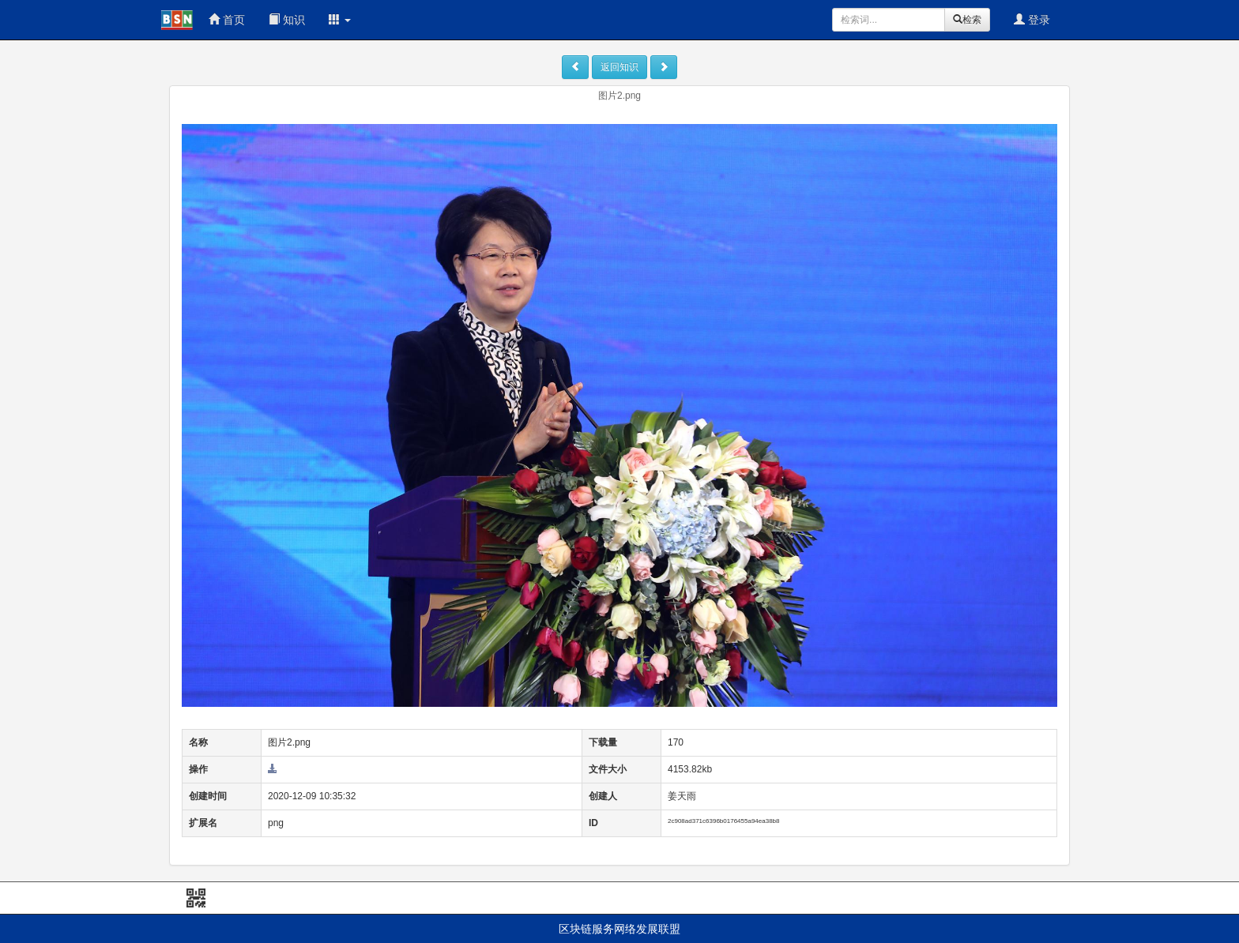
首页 (227, 19)
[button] (340, 19)
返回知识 (619, 67)
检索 (967, 19)
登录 (1032, 19)
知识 (287, 19)
